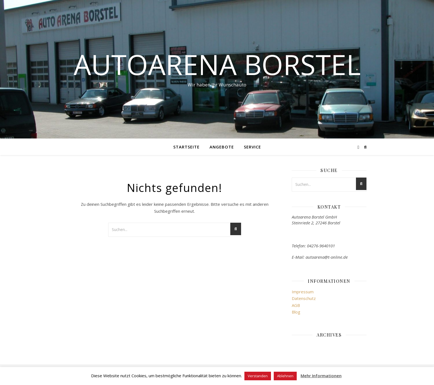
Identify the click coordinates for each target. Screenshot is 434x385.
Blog (296, 312)
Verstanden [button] (258, 375)
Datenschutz (304, 298)
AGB (296, 305)
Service (252, 147)
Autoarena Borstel (217, 64)
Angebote (222, 147)
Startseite (186, 147)
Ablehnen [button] (285, 375)
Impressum (303, 291)
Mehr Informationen (321, 375)
